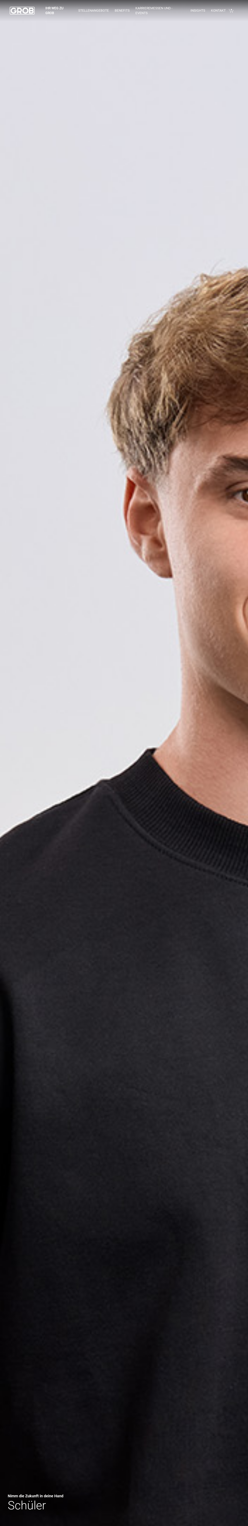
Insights (197, 10)
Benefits (122, 10)
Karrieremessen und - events (153, 10)
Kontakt (218, 10)
